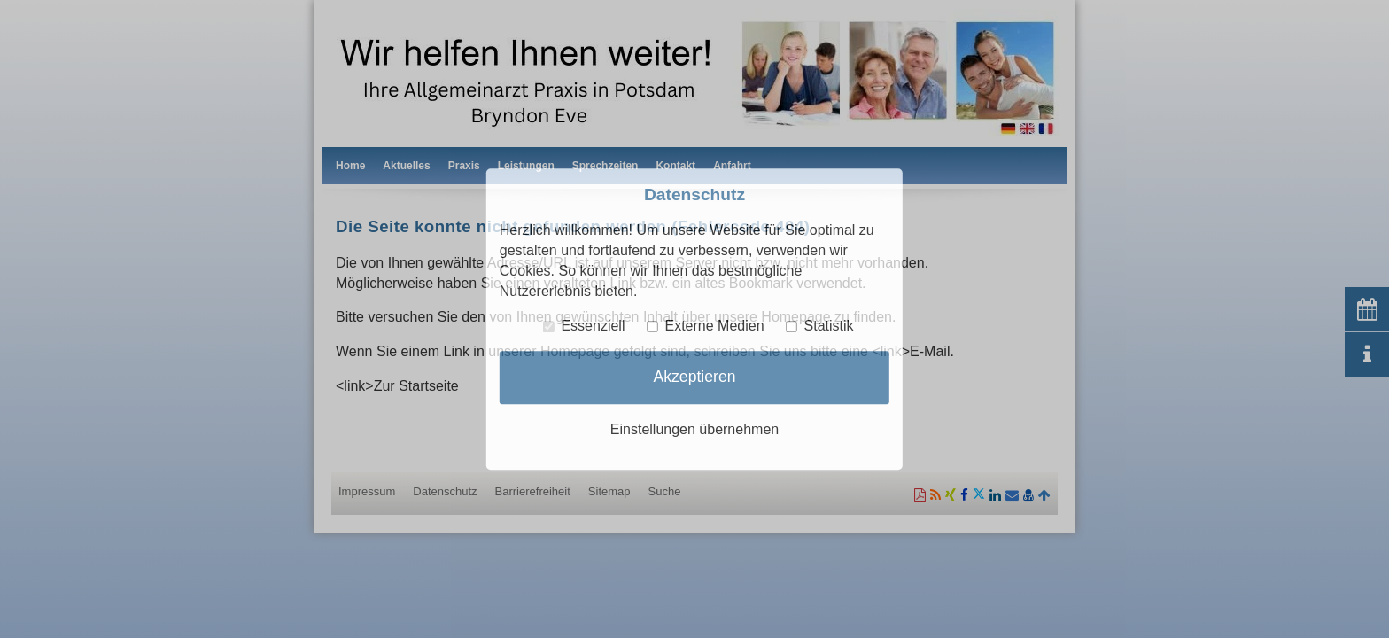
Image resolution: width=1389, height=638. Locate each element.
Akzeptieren (695, 376)
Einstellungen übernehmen (694, 429)
